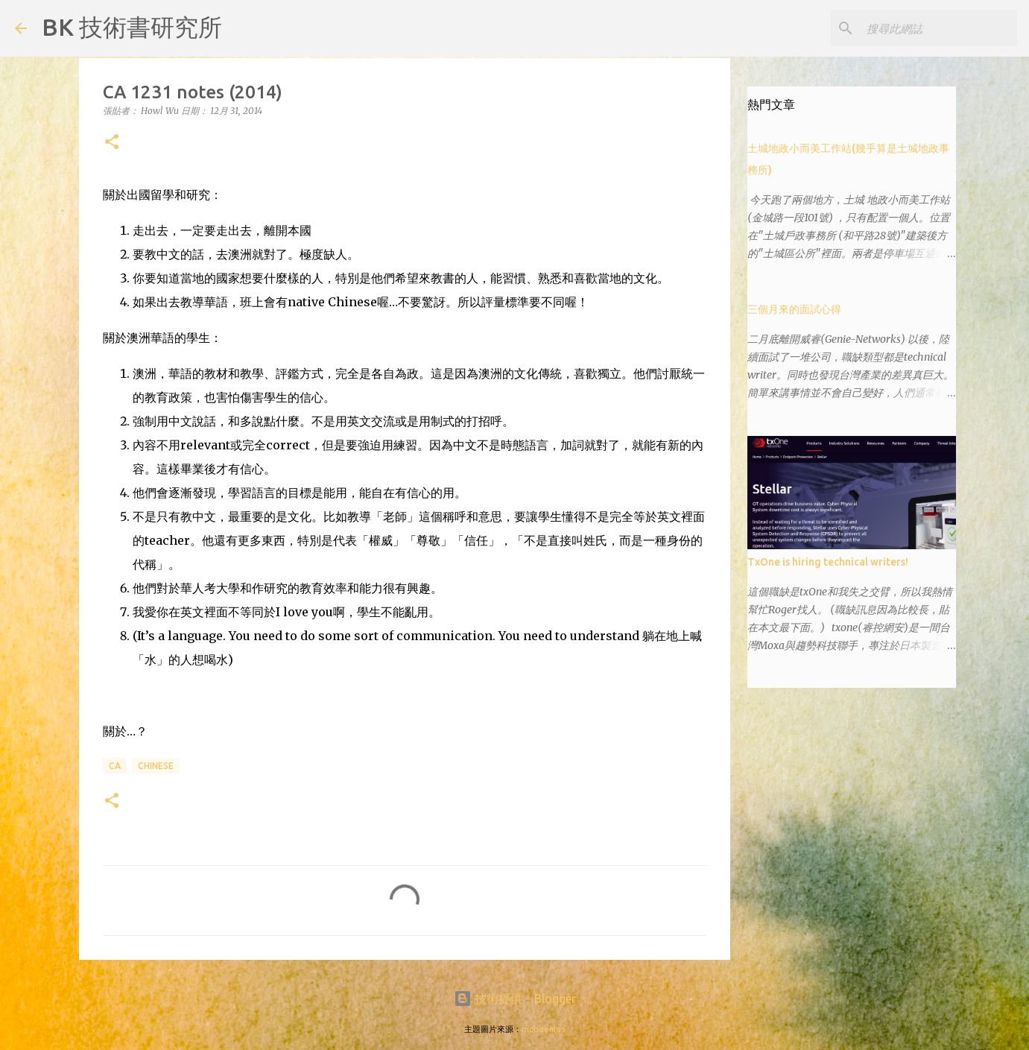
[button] (112, 143)
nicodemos (543, 1029)
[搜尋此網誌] (939, 28)
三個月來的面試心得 (794, 309)
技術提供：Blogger (515, 998)
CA (115, 766)
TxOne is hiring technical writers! (827, 562)
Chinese (156, 766)
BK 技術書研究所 (132, 26)
